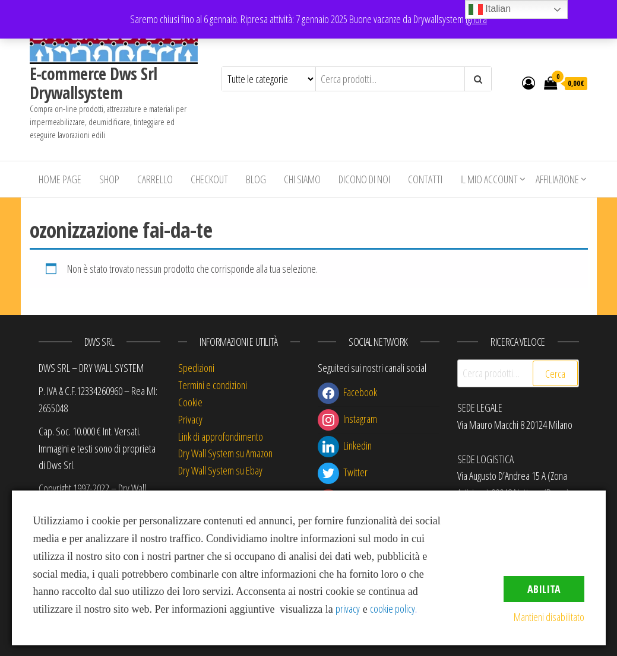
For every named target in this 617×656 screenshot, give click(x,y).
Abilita (544, 589)
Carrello (155, 179)
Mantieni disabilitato (549, 617)
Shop (109, 179)
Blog (256, 179)
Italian (490, 9)
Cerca (555, 374)
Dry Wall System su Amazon (225, 453)
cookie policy (392, 608)
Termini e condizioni (212, 385)
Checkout (209, 179)
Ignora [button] (476, 19)
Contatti (425, 179)
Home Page (60, 179)
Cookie (190, 402)
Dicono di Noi (364, 179)
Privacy (190, 419)
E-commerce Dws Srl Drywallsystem (93, 83)
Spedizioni (196, 368)
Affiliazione (557, 179)
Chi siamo (302, 179)
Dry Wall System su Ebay (220, 470)
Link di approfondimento (220, 436)
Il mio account (489, 179)
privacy (348, 608)
